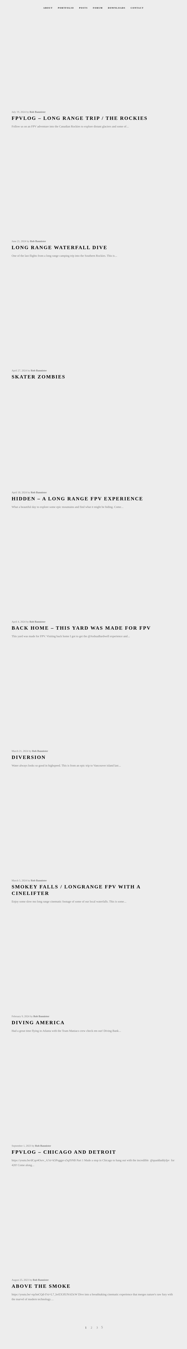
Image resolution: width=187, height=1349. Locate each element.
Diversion (29, 757)
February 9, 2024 (20, 1016)
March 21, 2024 (20, 751)
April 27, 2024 (19, 370)
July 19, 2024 (19, 112)
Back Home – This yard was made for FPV (81, 628)
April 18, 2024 (19, 492)
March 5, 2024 (19, 880)
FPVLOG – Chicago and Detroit (64, 1152)
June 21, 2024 (19, 241)
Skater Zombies (39, 376)
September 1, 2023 (21, 1145)
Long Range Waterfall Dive (60, 247)
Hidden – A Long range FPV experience (77, 498)
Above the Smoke (41, 1286)
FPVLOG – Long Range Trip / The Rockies (80, 118)
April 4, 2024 (19, 621)
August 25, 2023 (20, 1280)
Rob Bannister (38, 112)
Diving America (38, 1022)
